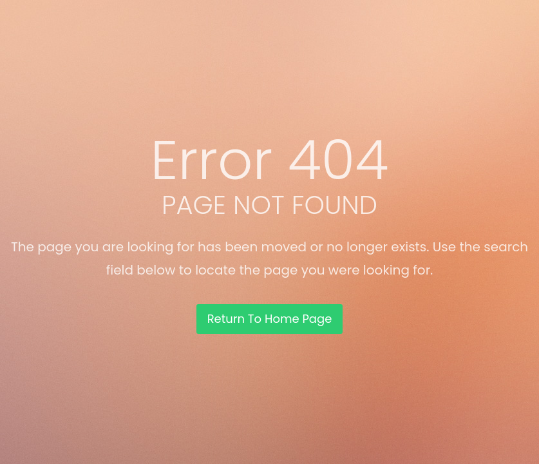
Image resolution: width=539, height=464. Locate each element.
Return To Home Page (269, 319)
